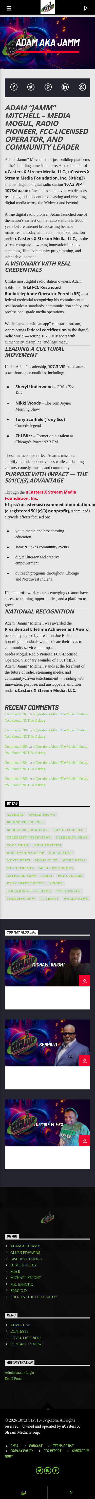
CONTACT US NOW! (26, 1344)
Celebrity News (72, 837)
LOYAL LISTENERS (26, 1338)
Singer (56, 883)
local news (60, 853)
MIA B (15, 1271)
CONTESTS (19, 1331)
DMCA (14, 1446)
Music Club (46, 860)
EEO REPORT (52, 1451)
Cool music (18, 845)
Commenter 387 (16, 714)
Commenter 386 (16, 730)
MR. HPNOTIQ (21, 1284)
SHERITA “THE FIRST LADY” (33, 1297)
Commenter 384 (16, 763)
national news (21, 875)
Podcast (35, 1446)
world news (76, 898)
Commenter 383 (16, 779)
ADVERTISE (20, 1325)
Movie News (18, 860)
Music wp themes (56, 868)
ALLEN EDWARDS (25, 1253)
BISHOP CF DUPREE (26, 1259)
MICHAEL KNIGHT (48, 964)
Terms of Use (63, 1446)
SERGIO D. (48, 1044)
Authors (15, 814)
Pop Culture (70, 875)
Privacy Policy (21, 1451)
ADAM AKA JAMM (25, 1246)
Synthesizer (68, 891)
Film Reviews (47, 845)
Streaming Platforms (29, 891)
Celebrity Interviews (29, 837)
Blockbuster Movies (28, 830)
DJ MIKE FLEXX (48, 1124)
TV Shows (49, 898)
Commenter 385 (16, 746)
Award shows (42, 814)
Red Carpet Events (26, 883)
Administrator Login (19, 1373)
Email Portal (14, 1379)
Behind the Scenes (25, 822)
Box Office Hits (69, 830)
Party (47, 875)
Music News (73, 860)
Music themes (20, 868)
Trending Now (21, 898)
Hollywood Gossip (25, 853)
